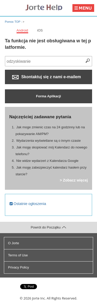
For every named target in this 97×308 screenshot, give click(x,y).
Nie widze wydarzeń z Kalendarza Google (47, 161)
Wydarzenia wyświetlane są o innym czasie (48, 141)
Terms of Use (18, 255)
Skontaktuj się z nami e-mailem (46, 77)
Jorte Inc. (39, 298)
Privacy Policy (18, 267)
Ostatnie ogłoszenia (28, 204)
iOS (40, 30)
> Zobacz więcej (74, 180)
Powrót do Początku (48, 227)
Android (22, 30)
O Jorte (13, 243)
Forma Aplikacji (48, 96)
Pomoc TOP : (14, 21)
